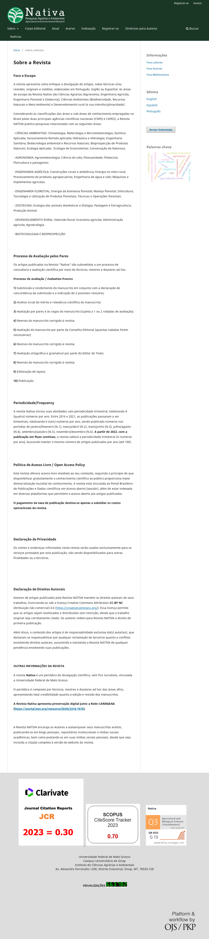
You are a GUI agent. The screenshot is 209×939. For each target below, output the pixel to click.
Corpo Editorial (35, 28)
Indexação (88, 28)
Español (152, 105)
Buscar (192, 28)
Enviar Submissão (160, 129)
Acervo (70, 28)
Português (154, 111)
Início (16, 50)
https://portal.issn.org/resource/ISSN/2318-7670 (49, 709)
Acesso (197, 3)
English (152, 99)
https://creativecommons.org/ (77, 608)
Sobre (11, 28)
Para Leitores (154, 62)
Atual (55, 28)
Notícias (15, 37)
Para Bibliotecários (158, 74)
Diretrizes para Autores (141, 28)
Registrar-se (110, 28)
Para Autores (154, 68)
